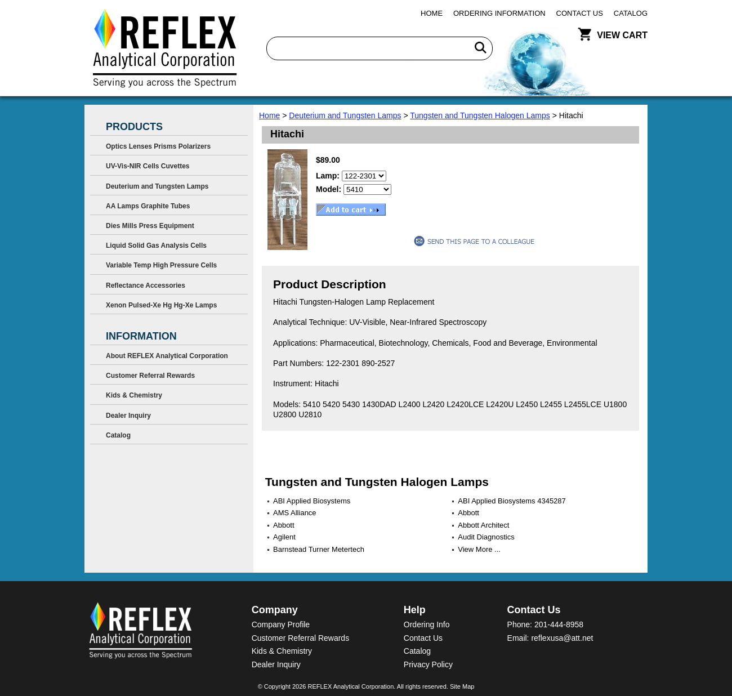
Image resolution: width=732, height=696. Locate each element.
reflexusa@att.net (562, 638)
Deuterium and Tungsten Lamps (345, 115)
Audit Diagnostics (486, 537)
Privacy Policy (428, 664)
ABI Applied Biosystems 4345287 (512, 501)
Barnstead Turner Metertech (318, 549)
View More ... (479, 549)
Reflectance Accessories (145, 285)
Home (432, 13)
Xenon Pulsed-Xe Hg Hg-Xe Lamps (161, 305)
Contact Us (579, 13)
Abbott (468, 512)
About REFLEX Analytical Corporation (167, 356)
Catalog (631, 13)
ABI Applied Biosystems (311, 501)
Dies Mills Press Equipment (150, 226)
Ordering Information (499, 13)
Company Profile (281, 624)
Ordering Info (427, 624)
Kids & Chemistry (134, 395)
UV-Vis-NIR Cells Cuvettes (148, 166)
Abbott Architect (483, 525)
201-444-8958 (558, 624)
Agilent (284, 537)
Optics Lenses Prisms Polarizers (158, 146)
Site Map (462, 686)
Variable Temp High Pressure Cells (161, 265)
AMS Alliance (294, 512)
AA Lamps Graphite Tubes (148, 206)
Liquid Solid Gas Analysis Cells (156, 245)
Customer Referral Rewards (150, 376)
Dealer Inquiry (128, 416)
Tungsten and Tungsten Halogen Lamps (480, 115)
